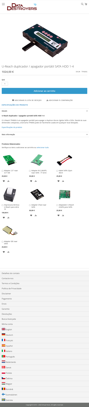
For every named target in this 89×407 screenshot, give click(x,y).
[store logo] (22, 7)
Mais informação (8, 134)
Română (7, 389)
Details (4, 111)
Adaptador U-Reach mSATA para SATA (66, 206)
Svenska (7, 400)
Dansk (6, 367)
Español (7, 345)
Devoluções (7, 314)
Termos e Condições (10, 283)
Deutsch (7, 334)
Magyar (7, 383)
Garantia (5, 309)
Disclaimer (6, 293)
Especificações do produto (15, 105)
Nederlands (9, 362)
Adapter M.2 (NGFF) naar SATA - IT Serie (38, 171)
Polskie (7, 372)
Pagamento (7, 298)
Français (7, 340)
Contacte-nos (7, 278)
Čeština (7, 378)
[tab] (44, 110)
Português (8, 356)
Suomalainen (9, 394)
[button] (4, 181)
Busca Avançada (9, 319)
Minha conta (7, 324)
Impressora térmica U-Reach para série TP (11, 207)
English (7, 329)
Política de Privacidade (11, 288)
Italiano (7, 351)
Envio (4, 304)
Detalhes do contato (11, 273)
